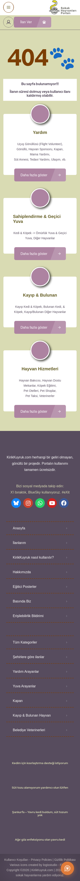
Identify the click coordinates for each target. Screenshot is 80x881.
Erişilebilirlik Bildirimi (28, 616)
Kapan (18, 701)
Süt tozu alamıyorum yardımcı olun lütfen (40, 787)
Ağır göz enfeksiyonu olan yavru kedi (40, 839)
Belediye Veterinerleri (29, 730)
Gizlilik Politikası (65, 859)
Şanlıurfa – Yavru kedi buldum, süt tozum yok (40, 814)
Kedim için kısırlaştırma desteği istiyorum (40, 763)
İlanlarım (19, 543)
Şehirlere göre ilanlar (28, 657)
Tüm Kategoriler (25, 642)
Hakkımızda (22, 572)
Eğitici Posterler (24, 586)
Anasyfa (19, 528)
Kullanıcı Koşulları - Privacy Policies (28, 859)
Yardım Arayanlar (26, 671)
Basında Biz (22, 601)
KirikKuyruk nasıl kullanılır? (33, 557)
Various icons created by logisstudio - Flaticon (40, 865)
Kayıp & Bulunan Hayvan (32, 715)
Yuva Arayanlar (24, 686)
